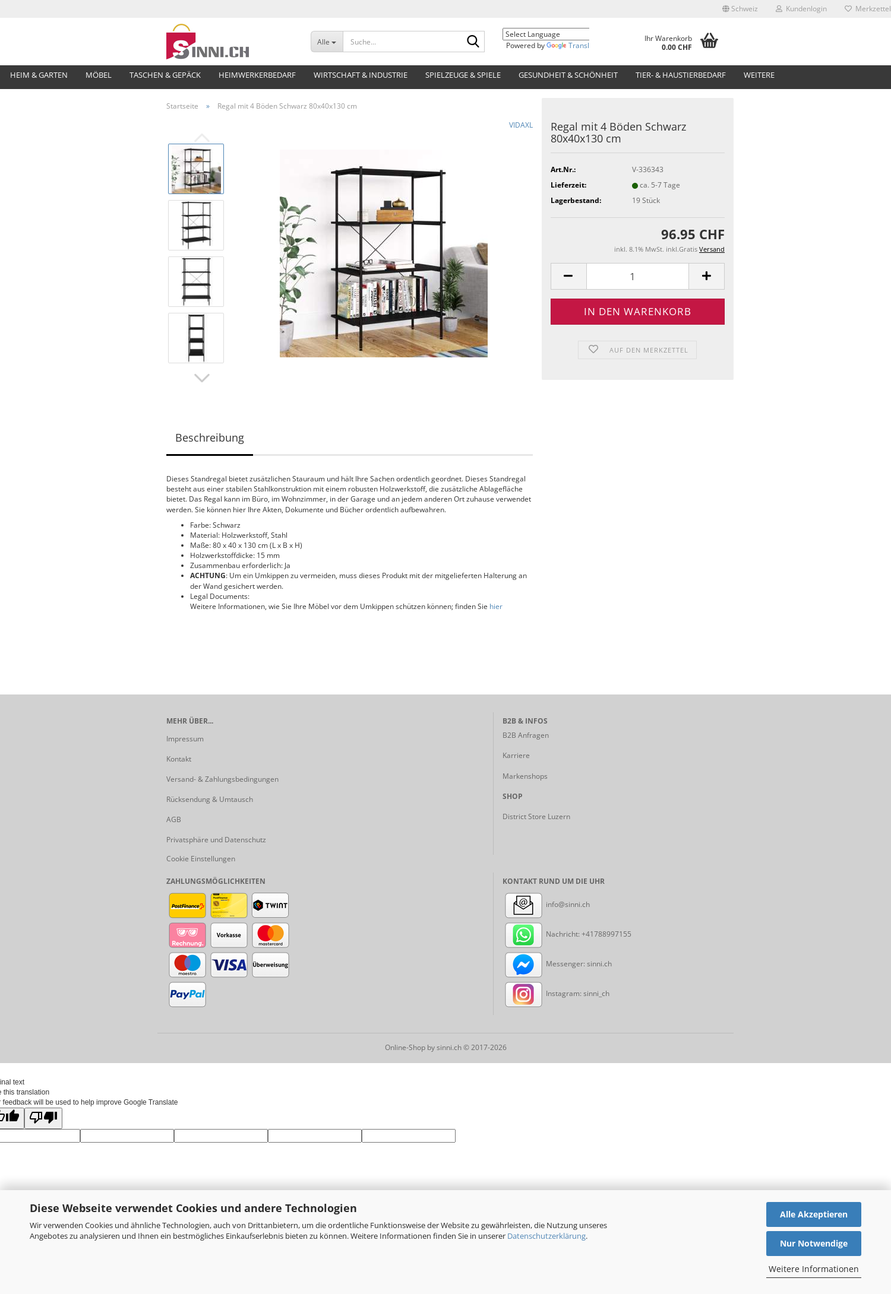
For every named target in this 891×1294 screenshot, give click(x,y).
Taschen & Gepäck (165, 74)
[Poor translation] (43, 1118)
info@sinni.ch (546, 904)
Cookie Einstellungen (200, 859)
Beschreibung (209, 437)
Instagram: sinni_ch (556, 993)
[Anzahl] (637, 276)
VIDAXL (521, 125)
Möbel (99, 74)
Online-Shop (405, 1047)
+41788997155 (606, 934)
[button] (740, 9)
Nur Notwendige (814, 1243)
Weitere (759, 74)
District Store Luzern (536, 816)
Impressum (185, 739)
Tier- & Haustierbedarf (681, 74)
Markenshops (525, 776)
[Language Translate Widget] (555, 34)
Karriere (516, 755)
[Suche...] (327, 41)
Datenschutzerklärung (546, 1235)
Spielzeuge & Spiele (463, 74)
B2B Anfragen (526, 735)
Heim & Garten (39, 74)
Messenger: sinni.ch (557, 964)
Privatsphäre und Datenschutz (216, 840)
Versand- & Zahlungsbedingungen (222, 779)
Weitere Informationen (814, 1268)
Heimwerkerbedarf (257, 74)
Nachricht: (542, 934)
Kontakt (178, 759)
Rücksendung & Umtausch (209, 799)
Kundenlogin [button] (801, 9)
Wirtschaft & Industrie (360, 74)
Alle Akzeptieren (814, 1214)
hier (496, 606)
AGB (173, 819)
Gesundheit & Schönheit (568, 74)
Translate (573, 45)
